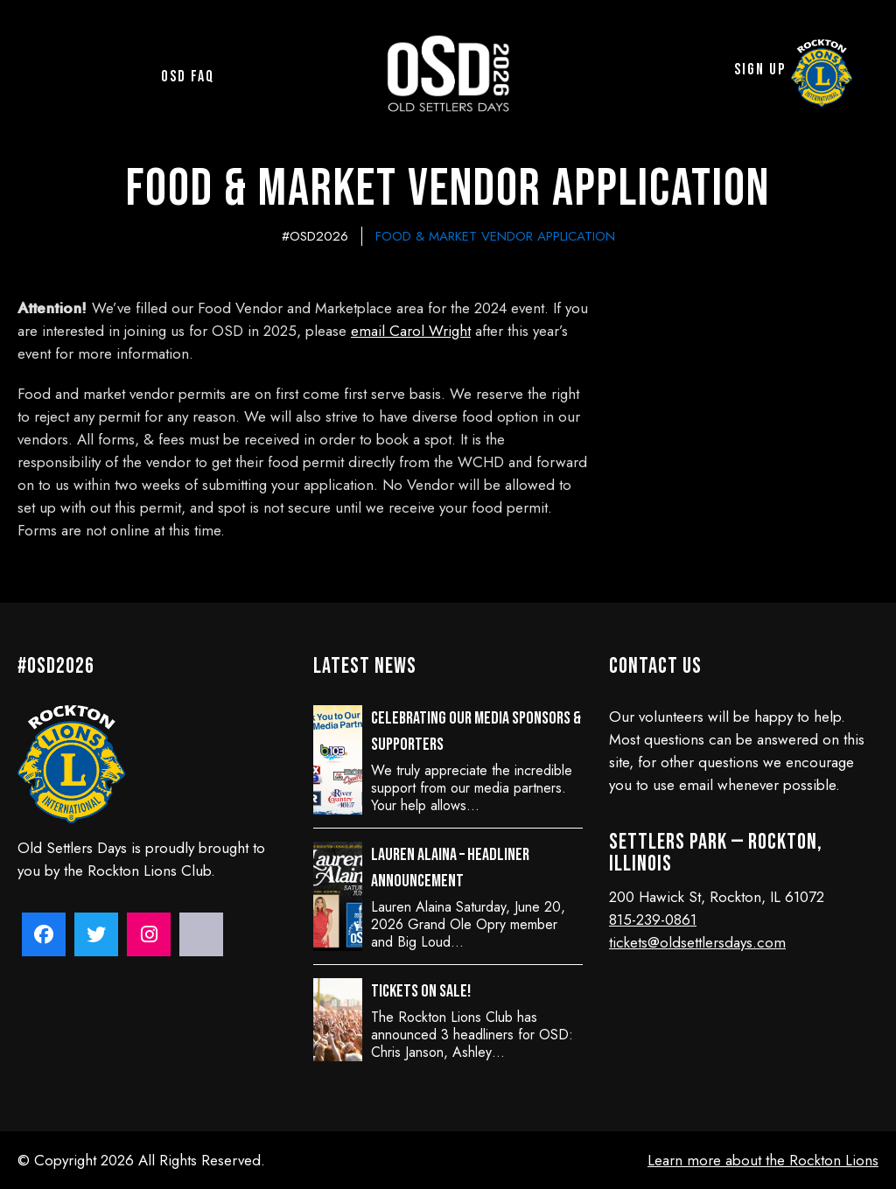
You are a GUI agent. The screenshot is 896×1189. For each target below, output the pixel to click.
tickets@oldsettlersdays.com (697, 942)
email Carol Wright (411, 330)
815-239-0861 (652, 919)
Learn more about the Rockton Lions (763, 1160)
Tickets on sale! (421, 991)
